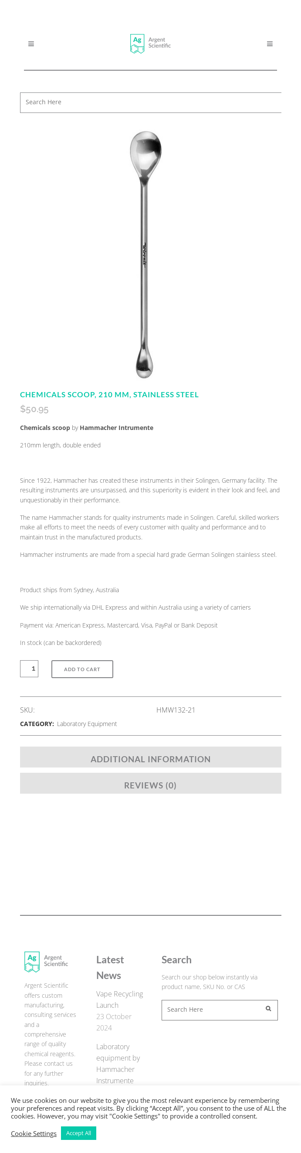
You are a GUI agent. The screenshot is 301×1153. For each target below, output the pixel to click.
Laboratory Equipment (87, 724)
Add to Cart (82, 669)
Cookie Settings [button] (34, 1133)
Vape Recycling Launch (119, 999)
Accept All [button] (78, 1133)
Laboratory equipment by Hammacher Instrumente (118, 1063)
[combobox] (152, 102)
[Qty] (33, 668)
